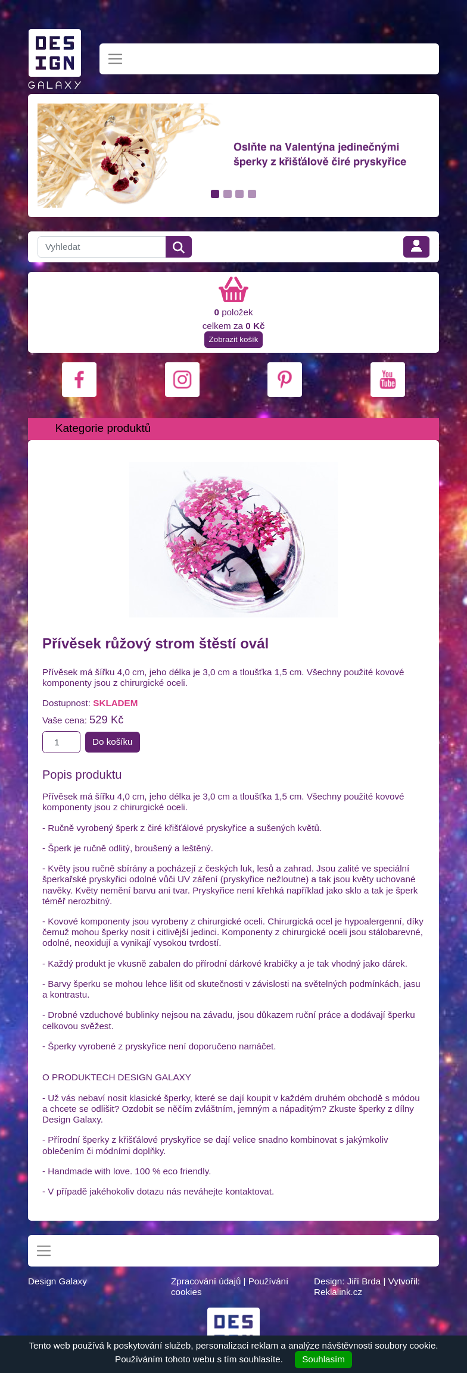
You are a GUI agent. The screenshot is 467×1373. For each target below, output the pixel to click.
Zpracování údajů (206, 1281)
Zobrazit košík (234, 339)
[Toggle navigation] (115, 59)
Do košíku (112, 741)
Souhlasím (323, 1359)
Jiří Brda (364, 1281)
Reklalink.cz (338, 1292)
